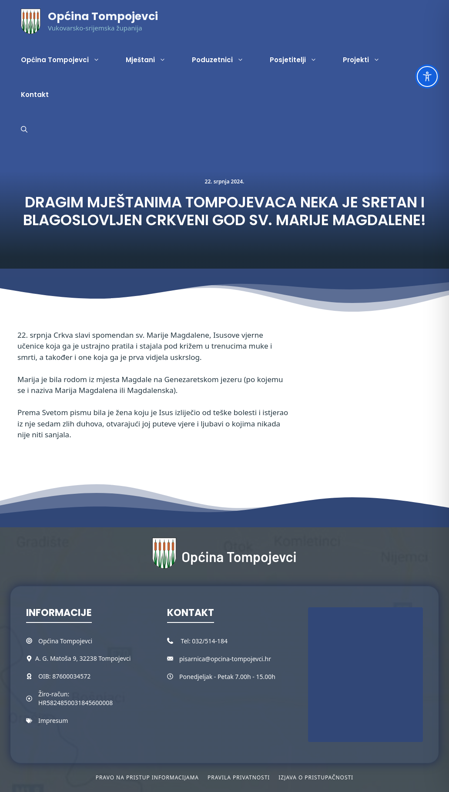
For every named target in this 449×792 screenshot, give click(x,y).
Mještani (152, 60)
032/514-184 (210, 641)
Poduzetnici (224, 60)
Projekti (368, 60)
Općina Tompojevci (103, 16)
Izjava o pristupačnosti (315, 777)
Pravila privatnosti (239, 777)
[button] (24, 129)
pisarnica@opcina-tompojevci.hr (225, 659)
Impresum (53, 720)
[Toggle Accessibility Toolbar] (427, 76)
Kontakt (35, 94)
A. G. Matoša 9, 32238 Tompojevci (83, 658)
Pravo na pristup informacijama (147, 777)
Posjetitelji (300, 60)
